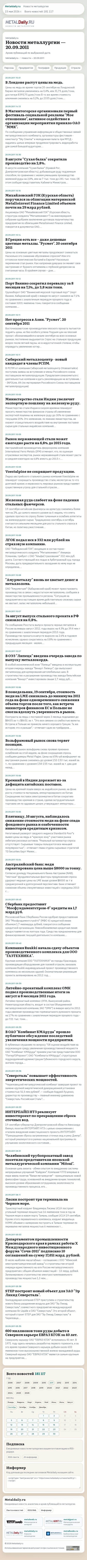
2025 (18, 1393)
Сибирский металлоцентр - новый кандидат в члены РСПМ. (36, 361)
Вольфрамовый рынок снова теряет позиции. (37, 742)
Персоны (9, 67)
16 (54, 1425)
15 (43, 1425)
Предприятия (26, 67)
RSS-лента (13, 1457)
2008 (27, 1382)
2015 (10, 1388)
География (43, 67)
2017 (25, 1388)
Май (46, 1402)
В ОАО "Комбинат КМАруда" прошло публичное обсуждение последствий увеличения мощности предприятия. (39, 1035)
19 (11, 1429)
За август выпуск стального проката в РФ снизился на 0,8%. (42, 617)
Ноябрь (32, 1407)
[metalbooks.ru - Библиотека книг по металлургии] (63, 1533)
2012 (59, 1382)
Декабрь (42, 1407)
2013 (67, 1382)
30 (54, 1434)
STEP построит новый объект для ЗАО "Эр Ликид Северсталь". (42, 1292)
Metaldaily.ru (12, 58)
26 (11, 1434)
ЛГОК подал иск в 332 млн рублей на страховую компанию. (37, 541)
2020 (49, 1388)
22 (43, 1429)
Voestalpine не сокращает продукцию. (40, 471)
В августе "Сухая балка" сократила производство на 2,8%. (36, 161)
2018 (33, 1388)
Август (70, 1402)
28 (33, 1434)
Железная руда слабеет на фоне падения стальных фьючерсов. (42, 501)
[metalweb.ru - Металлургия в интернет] (24, 1522)
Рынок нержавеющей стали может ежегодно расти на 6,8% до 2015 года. (38, 440)
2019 (41, 1388)
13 (22, 1425)
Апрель (38, 1402)
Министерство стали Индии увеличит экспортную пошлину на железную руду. (42, 400)
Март (30, 1402)
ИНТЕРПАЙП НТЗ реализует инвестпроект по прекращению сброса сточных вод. (40, 1115)
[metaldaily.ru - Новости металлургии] (24, 1533)
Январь (11, 1402)
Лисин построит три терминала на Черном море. (36, 1201)
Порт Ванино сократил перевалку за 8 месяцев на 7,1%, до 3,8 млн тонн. (39, 285)
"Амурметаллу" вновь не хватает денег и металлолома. (41, 581)
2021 (58, 1388)
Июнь (54, 1402)
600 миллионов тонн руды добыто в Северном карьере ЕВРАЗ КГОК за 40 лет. (41, 1332)
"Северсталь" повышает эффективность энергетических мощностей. (41, 1077)
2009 (35, 1382)
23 (54, 1429)
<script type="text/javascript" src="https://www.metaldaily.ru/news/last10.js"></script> (43, 1482)
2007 (18, 1382)
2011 (51, 1382)
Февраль (20, 1402)
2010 (44, 1382)
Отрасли (75, 67)
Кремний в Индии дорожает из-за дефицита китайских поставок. (35, 782)
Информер (46, 1510)
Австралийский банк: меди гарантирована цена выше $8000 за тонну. (43, 866)
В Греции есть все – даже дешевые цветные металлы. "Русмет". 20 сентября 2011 (41, 243)
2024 (10, 1393)
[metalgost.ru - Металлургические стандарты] (63, 1522)
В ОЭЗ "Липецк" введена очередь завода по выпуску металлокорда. (43, 657)
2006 (10, 1382)
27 (22, 1434)
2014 (75, 1382)
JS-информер (30, 1457)
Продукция (60, 67)
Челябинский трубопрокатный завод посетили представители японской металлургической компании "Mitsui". (39, 1159)
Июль (61, 1402)
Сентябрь (12, 1407)
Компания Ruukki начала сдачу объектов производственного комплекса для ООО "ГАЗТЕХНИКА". (42, 951)
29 (43, 1434)
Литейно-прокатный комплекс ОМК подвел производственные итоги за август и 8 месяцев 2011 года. (38, 991)
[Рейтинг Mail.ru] (73, 1548)
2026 (27, 1393)
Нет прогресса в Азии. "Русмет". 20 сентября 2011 (35, 321)
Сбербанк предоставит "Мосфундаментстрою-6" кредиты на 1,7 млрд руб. (41, 907)
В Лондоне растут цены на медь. (34, 82)
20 (22, 1429)
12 (11, 1425)
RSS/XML (32, 1510)
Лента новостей (14, 1510)
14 (33, 1425)
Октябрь (22, 1407)
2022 (65, 1388)
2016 (18, 1388)
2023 (74, 1388)
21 (33, 1429)
